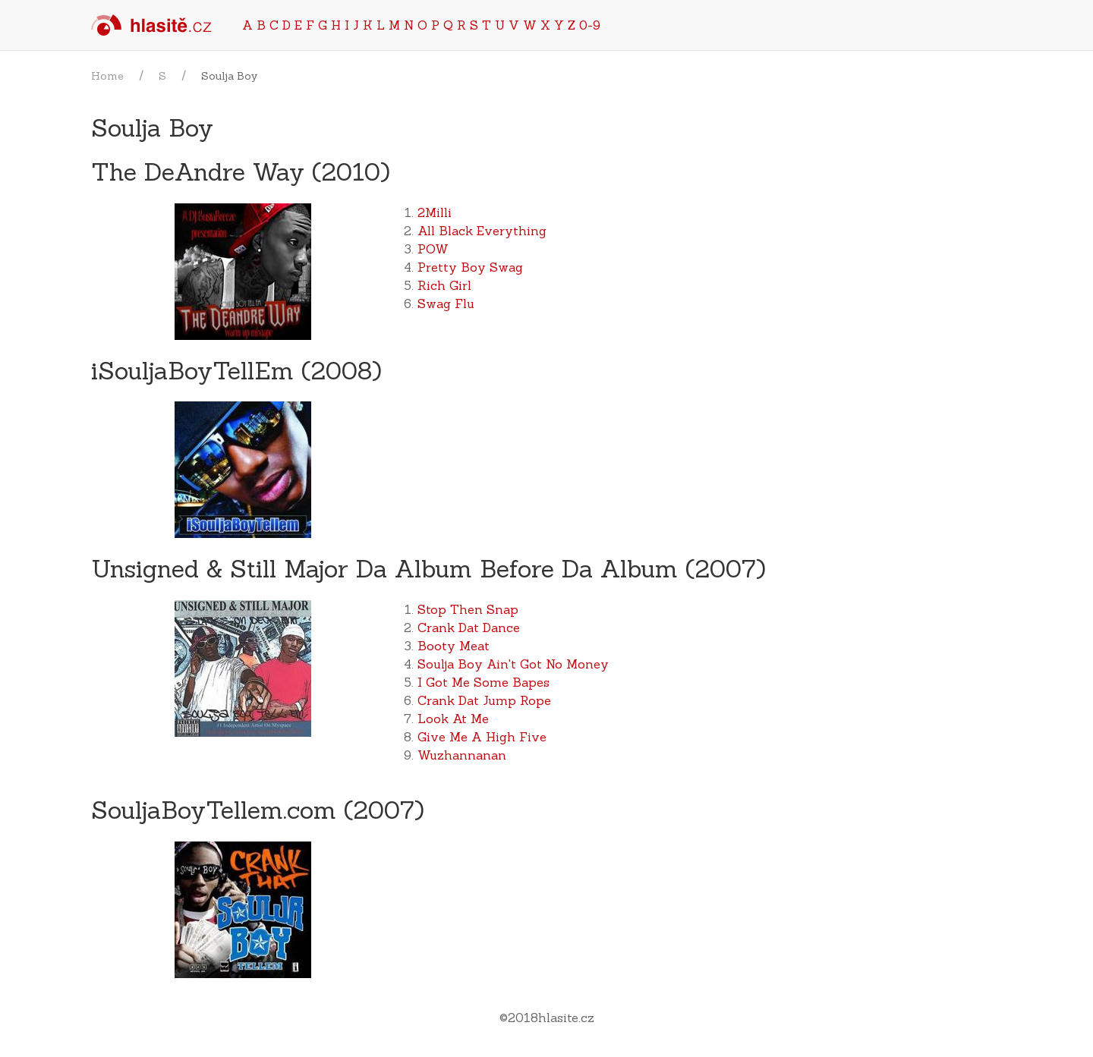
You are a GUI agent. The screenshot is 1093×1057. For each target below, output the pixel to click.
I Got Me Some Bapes (483, 682)
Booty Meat (453, 645)
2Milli (434, 212)
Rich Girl (444, 285)
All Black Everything (481, 230)
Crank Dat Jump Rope (484, 700)
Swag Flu (445, 303)
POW (433, 248)
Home (107, 76)
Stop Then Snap (467, 609)
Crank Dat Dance (468, 627)
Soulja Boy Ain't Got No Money (513, 664)
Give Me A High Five (481, 736)
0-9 (589, 25)
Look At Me (453, 718)
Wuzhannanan (461, 755)
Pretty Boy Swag (470, 267)
